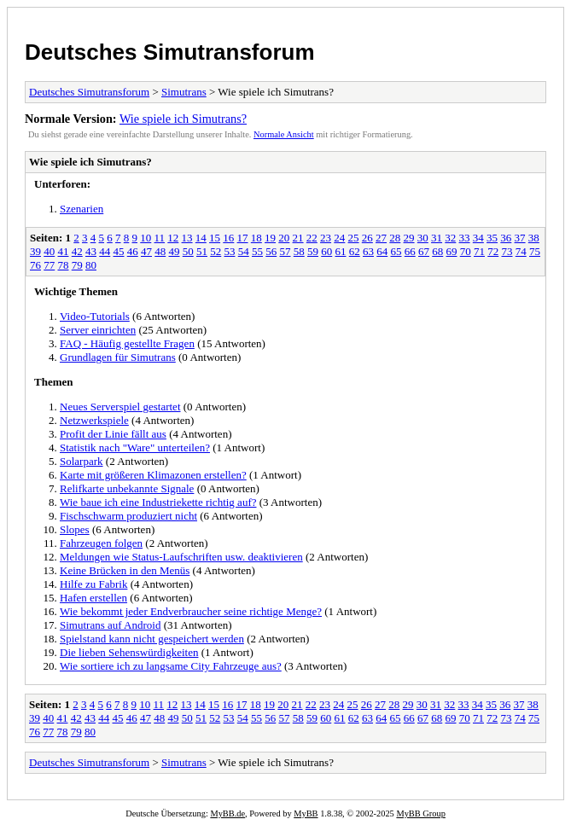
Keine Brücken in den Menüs (124, 570)
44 (104, 251)
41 (63, 251)
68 (437, 251)
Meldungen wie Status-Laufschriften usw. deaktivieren (181, 556)
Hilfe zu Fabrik (93, 584)
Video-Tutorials (95, 316)
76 (35, 265)
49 (174, 251)
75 (534, 251)
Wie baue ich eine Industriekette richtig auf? (158, 502)
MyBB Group (420, 813)
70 (465, 251)
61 (341, 251)
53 (230, 251)
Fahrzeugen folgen (101, 543)
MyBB (306, 813)
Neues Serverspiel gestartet (120, 406)
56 (271, 251)
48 (160, 251)
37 (520, 237)
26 (367, 237)
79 (77, 265)
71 (479, 251)
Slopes (75, 529)
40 (49, 251)
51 (201, 251)
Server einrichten (98, 329)
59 (312, 251)
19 (270, 237)
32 (450, 237)
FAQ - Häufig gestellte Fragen (127, 343)
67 (423, 251)
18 (256, 237)
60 (326, 251)
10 (145, 237)
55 (257, 251)
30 (422, 237)
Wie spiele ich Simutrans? (183, 118)
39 (35, 251)
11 (160, 237)
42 (77, 251)
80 (90, 265)
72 (492, 251)
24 (339, 237)
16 (228, 237)
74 (521, 251)
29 (409, 237)
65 (396, 251)
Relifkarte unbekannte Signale (127, 488)
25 (353, 237)
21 (298, 237)
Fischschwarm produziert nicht (128, 515)
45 (119, 251)
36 (505, 237)
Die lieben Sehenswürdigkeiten (129, 652)
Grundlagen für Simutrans (118, 357)
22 (312, 237)
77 (49, 265)
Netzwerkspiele (94, 420)
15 (214, 237)
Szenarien (81, 208)
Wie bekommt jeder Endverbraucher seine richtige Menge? (191, 611)
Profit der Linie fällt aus (113, 433)
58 (299, 251)
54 (243, 251)
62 (354, 251)
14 (201, 237)
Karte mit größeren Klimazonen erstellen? (153, 474)
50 (188, 251)
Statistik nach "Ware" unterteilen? (135, 447)
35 (492, 237)
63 (368, 251)
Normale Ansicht (283, 134)
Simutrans (184, 91)
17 (242, 237)
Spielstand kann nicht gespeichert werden (152, 638)
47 (146, 251)
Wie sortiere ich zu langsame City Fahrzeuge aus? (171, 665)
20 (283, 237)
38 (533, 237)
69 (451, 251)
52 (215, 251)
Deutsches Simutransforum (170, 52)
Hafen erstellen (93, 597)
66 (410, 251)
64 (381, 251)
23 (325, 237)
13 (187, 237)
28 (394, 237)
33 (464, 237)
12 (172, 237)
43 (90, 251)
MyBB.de (227, 813)
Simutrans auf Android (110, 625)
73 (507, 251)
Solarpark (81, 461)
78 (63, 265)
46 (132, 251)
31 (436, 237)
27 (381, 237)
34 (478, 237)
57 (285, 251)
